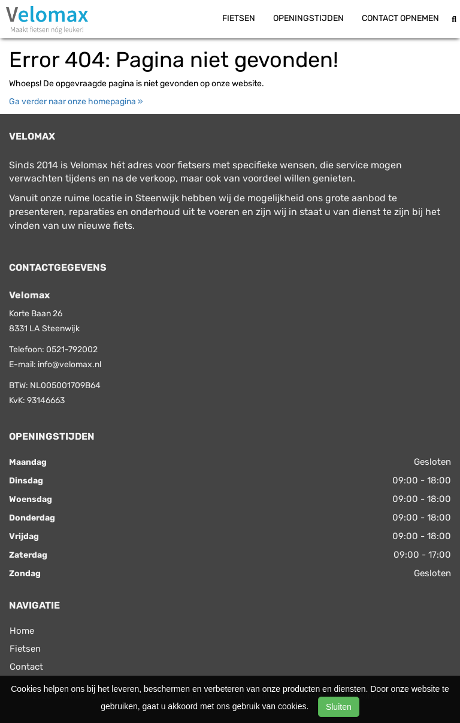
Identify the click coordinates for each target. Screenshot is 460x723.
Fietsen (238, 18)
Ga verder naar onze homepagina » (76, 101)
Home (22, 630)
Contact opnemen (400, 18)
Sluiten (339, 707)
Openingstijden (308, 18)
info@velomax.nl (69, 364)
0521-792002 (72, 349)
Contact (26, 666)
